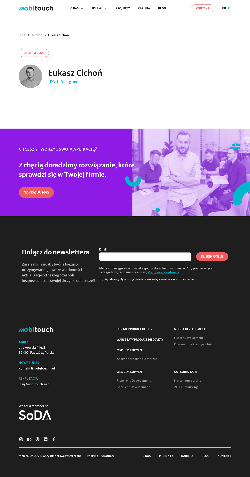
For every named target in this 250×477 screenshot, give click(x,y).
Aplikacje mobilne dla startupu (138, 359)
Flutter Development (188, 338)
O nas (146, 456)
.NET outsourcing (186, 387)
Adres (24, 342)
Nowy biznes (29, 363)
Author (37, 35)
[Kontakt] (202, 8)
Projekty (123, 8)
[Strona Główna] (36, 8)
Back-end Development (133, 387)
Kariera (144, 8)
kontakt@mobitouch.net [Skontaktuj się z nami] (37, 369)
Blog (162, 8)
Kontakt (224, 456)
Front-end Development (134, 381)
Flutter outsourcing (187, 381)
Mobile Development (189, 329)
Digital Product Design (134, 329)
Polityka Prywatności (101, 456)
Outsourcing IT (186, 372)
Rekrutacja (28, 379)
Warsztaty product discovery (140, 340)
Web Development (130, 372)
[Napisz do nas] (37, 192)
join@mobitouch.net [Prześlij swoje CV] (34, 384)
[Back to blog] (34, 53)
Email (103, 250)
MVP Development (130, 350)
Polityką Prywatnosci (163, 272)
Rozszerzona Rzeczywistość (193, 344)
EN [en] (224, 8)
